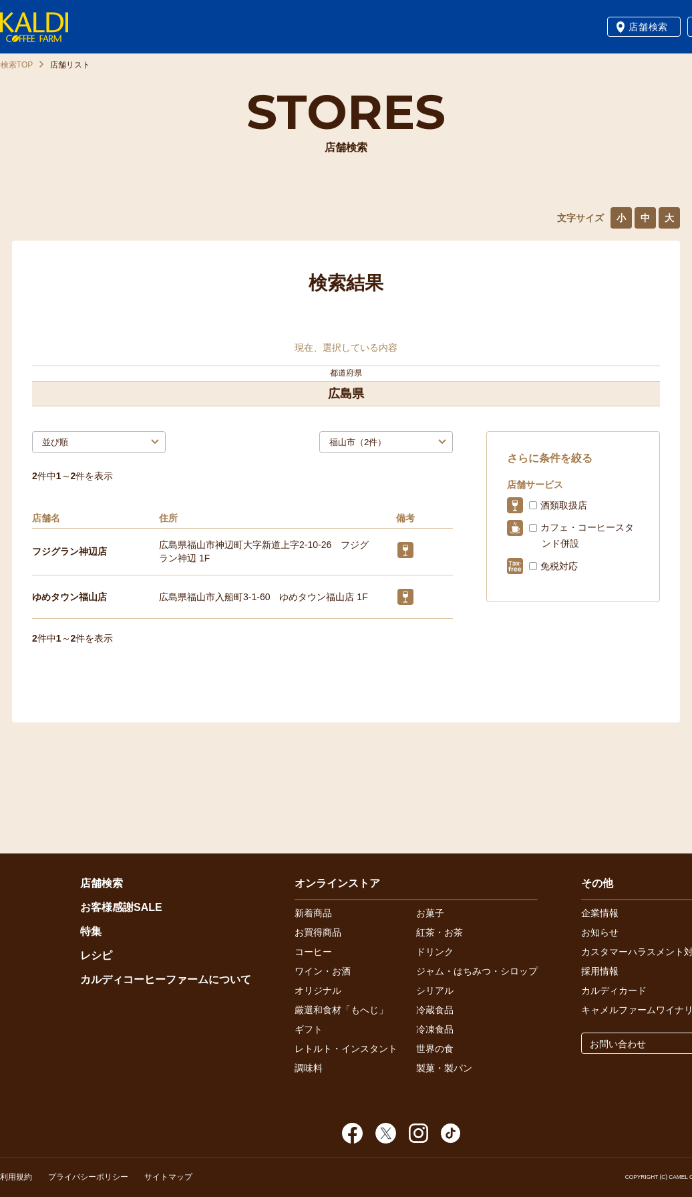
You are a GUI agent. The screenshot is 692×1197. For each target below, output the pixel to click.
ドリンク (435, 951)
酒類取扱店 (563, 505)
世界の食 (435, 1048)
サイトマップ (168, 1177)
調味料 (309, 1068)
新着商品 (313, 913)
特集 (91, 931)
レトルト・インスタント (346, 1048)
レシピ (96, 955)
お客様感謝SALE (121, 907)
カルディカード (614, 990)
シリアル (435, 990)
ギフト (309, 1029)
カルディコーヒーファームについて (165, 979)
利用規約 (16, 1177)
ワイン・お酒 (323, 971)
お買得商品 (318, 932)
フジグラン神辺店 (69, 551)
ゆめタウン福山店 (69, 596)
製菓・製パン (444, 1068)
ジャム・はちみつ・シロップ (477, 971)
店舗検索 (648, 26)
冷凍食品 (435, 1029)
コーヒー (313, 951)
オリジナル (318, 990)
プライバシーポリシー (88, 1177)
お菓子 (430, 913)
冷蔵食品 (435, 1010)
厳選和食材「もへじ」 (341, 1010)
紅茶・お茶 (439, 932)
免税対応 (559, 566)
